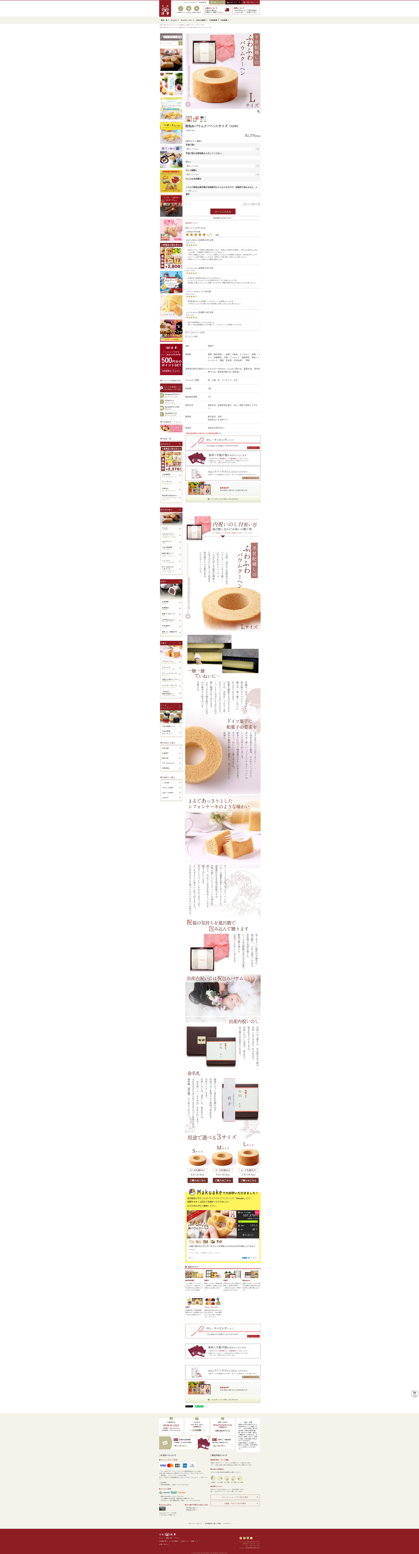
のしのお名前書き (194, 179)
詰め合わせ (166, 444)
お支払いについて (168, 1455)
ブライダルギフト (168, 763)
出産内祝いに (182, 24)
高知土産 (165, 758)
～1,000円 (165, 783)
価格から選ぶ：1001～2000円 (186, 27)
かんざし (174, 20)
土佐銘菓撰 (213, 20)
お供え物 (165, 748)
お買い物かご (250, 2)
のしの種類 (192, 170)
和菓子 (164, 581)
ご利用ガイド (184, 1541)
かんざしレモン (186, 20)
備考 (188, 194)
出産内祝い (166, 768)
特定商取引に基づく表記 (213, 1523)
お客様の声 (202, 2)
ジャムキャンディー (166, 706)
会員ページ (217, 2)
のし (189, 162)
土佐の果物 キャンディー (167, 732)
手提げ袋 (191, 145)
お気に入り (233, 2)
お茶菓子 (165, 753)
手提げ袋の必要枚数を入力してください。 (204, 153)
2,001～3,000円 (167, 793)
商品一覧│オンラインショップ (171, 24)
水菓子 (187, 1307)
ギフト (176, 1538)
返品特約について (191, 223)
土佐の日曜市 (201, 20)
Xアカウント (167, 401)
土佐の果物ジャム (168, 726)
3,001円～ (165, 797)
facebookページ (168, 414)
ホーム (161, 1538)
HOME (161, 24)
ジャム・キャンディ (211, 1307)
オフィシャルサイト (190, 2)
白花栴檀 (224, 20)
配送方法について (220, 1455)
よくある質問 (173, 1541)
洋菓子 (164, 643)
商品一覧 (164, 20)
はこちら (172, 387)
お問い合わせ (163, 1544)
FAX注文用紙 (197, 1430)
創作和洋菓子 (167, 509)
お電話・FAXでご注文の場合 (235, 1503)
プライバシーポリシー (195, 1523)
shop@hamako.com (222, 1424)
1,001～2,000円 (167, 788)
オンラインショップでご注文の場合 (235, 1497)
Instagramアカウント (170, 395)
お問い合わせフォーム (222, 1431)
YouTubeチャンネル (170, 408)
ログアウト (227, 1523)
